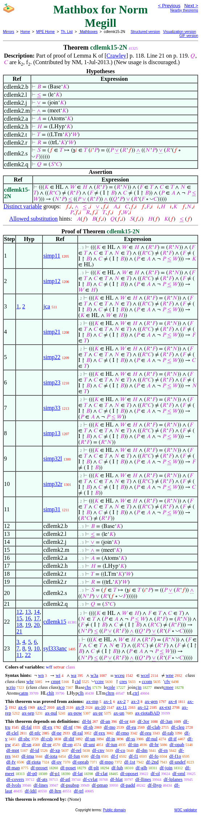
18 (19, 625)
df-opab (176, 744)
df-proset (39, 767)
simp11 (51, 256)
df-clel (12, 733)
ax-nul (51, 713)
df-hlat (116, 779)
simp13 (51, 433)
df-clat (101, 773)
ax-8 (61, 707)
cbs (88, 687)
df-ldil (31, 791)
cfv (167, 681)
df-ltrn (55, 791)
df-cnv (98, 750)
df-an (105, 721)
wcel (145, 675)
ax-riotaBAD (147, 713)
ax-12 (143, 707)
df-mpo (106, 762)
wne (170, 675)
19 (28, 625)
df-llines (143, 779)
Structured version (145, 32)
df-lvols (13, 785)
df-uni (89, 744)
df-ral (77, 733)
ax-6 (22, 707)
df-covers (15, 779)
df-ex (47, 727)
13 (28, 612)
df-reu (145, 733)
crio (11, 687)
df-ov (57, 762)
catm (23, 693)
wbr (30, 681)
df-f (114, 756)
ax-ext (165, 707)
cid (78, 681)
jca (46, 306)
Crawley (116, 56)
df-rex (99, 733)
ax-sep (28, 713)
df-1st (129, 762)
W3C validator (185, 810)
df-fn (95, 756)
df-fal (26, 727)
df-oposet (129, 773)
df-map (13, 767)
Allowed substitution (33, 219)
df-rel (76, 750)
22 (28, 655)
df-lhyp (154, 785)
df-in (110, 738)
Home (25, 32)
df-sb (88, 727)
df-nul (151, 738)
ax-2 (121, 701)
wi (58, 675)
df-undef (177, 762)
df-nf (68, 727)
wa (73, 675)
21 (19, 631)
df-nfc (35, 733)
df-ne (56, 733)
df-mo (109, 727)
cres (123, 681)
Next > (191, 5)
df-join (166, 767)
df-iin (133, 744)
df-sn (27, 744)
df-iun (111, 744)
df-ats (42, 779)
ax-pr (98, 713)
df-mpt (12, 750)
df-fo (154, 756)
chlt (50, 693)
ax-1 (108, 701)
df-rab (168, 733)
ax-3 (135, 701)
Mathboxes (88, 32)
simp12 (51, 281)
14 (37, 612)
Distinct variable (22, 206)
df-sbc (24, 738)
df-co (120, 750)
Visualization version (179, 32)
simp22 (51, 357)
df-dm (142, 750)
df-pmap (100, 785)
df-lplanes (173, 779)
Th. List (67, 32)
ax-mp (92, 701)
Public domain (114, 810)
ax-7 (41, 707)
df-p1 (55, 773)
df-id (34, 750)
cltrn (110, 693)
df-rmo (122, 733)
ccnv (99, 681)
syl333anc (55, 648)
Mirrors (8, 32)
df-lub (117, 767)
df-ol (155, 773)
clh (81, 693)
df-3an (166, 721)
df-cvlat (90, 779)
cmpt (55, 681)
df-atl (65, 779)
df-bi (86, 721)
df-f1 (133, 756)
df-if (172, 738)
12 (19, 612)
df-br (154, 744)
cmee (168, 687)
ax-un (119, 713)
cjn (138, 687)
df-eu (131, 727)
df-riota (33, 762)
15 (19, 618)
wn (41, 675)
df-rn (163, 750)
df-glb (141, 767)
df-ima (27, 756)
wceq (119, 675)
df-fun (74, 756)
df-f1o (175, 756)
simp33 (51, 408)
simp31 (51, 509)
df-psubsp (70, 785)
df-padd (127, 785)
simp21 (51, 332)
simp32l (52, 458)
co (62, 687)
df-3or (143, 721)
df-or (123, 721)
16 (28, 618)
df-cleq (178, 727)
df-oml (178, 773)
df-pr (47, 744)
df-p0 (32, 773)
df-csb (47, 738)
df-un (90, 738)
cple (111, 687)
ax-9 (79, 707)
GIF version (188, 36)
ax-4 (172, 701)
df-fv (11, 762)
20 (37, 625)
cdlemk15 (54, 622)
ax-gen (151, 701)
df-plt (94, 767)
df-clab (153, 727)
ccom (147, 681)
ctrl (136, 693)
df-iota (51, 756)
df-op (67, 744)
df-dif (68, 738)
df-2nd (152, 762)
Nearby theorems (184, 10)
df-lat (78, 773)
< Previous (169, 5)
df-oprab (81, 762)
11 (19, 655)
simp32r (52, 484)
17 (37, 618)
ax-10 (100, 707)
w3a (94, 675)
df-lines (40, 785)
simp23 (51, 382)
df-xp (55, 750)
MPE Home (45, 32)
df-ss (130, 738)
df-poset (68, 767)
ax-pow (75, 713)
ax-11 (121, 707)
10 (37, 648)
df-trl (78, 791)
